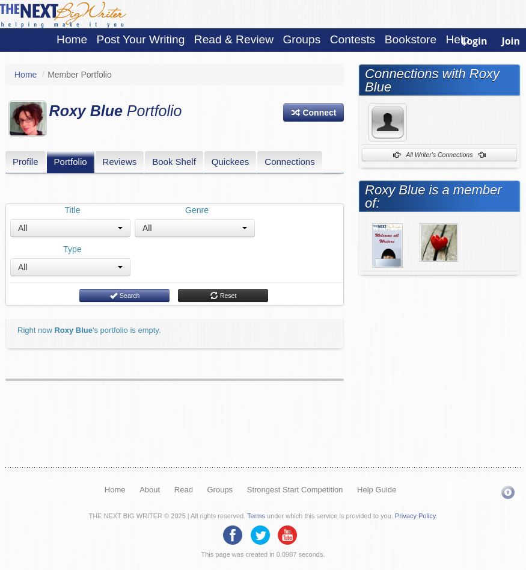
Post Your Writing (141, 39)
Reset (223, 295)
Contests (353, 39)
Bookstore (410, 39)
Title (73, 210)
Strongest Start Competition (295, 489)
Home (72, 39)
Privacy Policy (415, 515)
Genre (197, 210)
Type (72, 249)
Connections (289, 161)
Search (124, 295)
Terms (256, 515)
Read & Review (234, 39)
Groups (301, 39)
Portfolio (70, 161)
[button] (313, 113)
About (149, 489)
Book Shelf (174, 161)
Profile (25, 161)
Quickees (230, 161)
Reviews (120, 161)
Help (457, 39)
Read (183, 489)
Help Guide (376, 489)
